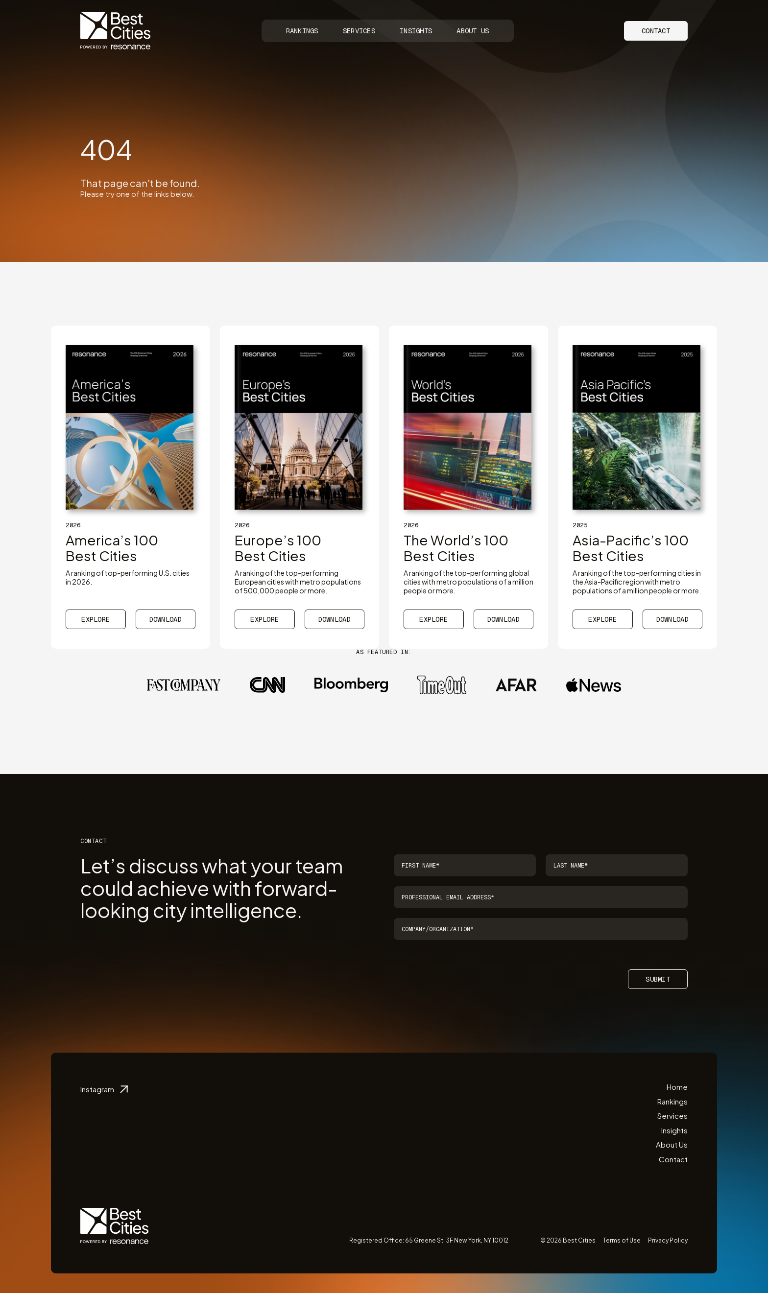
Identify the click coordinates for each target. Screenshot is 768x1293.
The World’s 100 (456, 547)
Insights (416, 30)
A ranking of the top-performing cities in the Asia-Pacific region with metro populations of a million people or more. (637, 581)
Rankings (302, 30)
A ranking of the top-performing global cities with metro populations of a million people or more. (468, 581)
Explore (95, 619)
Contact (656, 30)
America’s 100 (112, 547)
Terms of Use (622, 1240)
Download (165, 619)
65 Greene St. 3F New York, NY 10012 (456, 1240)
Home (677, 1086)
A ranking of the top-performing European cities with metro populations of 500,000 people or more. (298, 581)
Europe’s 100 (278, 547)
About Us (472, 30)
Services (359, 30)
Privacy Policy (668, 1240)
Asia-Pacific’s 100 (631, 547)
